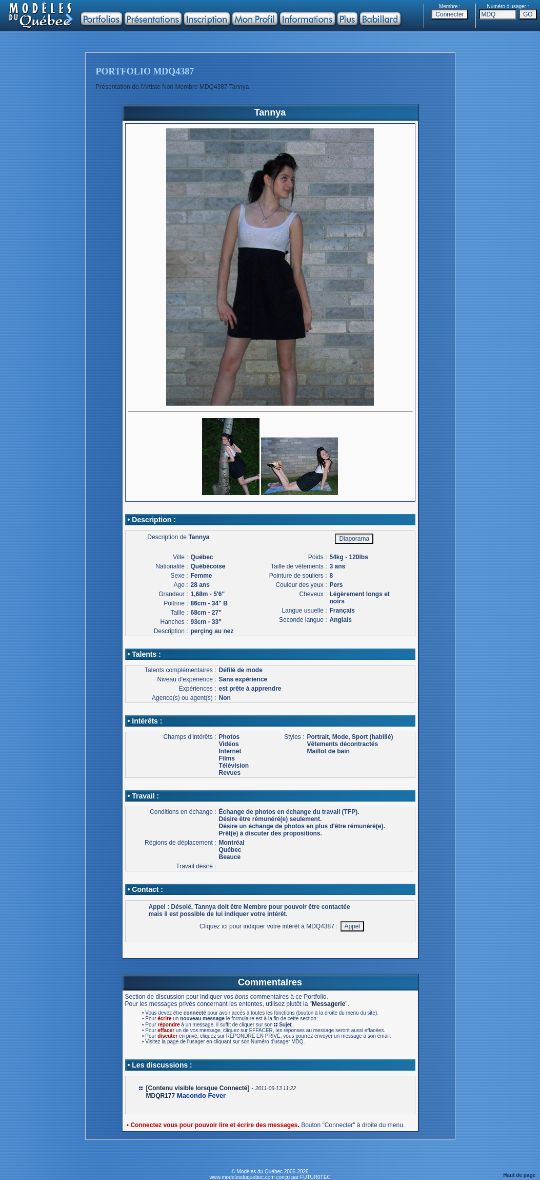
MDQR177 (160, 1095)
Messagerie (328, 1003)
